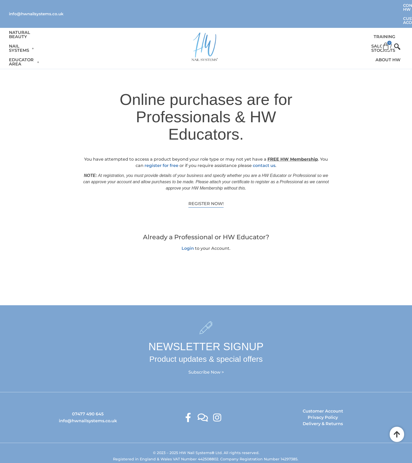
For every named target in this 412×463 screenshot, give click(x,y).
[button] (73, 29)
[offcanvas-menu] (395, 29)
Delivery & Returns (323, 402)
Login (188, 227)
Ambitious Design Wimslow (217, 448)
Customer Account (380, 5)
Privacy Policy (323, 396)
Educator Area (117, 29)
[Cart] (386, 27)
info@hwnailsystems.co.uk (36, 5)
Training (279, 29)
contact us (264, 144)
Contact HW (335, 5)
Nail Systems (73, 29)
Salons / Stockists (318, 29)
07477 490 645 (88, 392)
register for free (161, 144)
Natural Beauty (29, 29)
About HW (358, 29)
